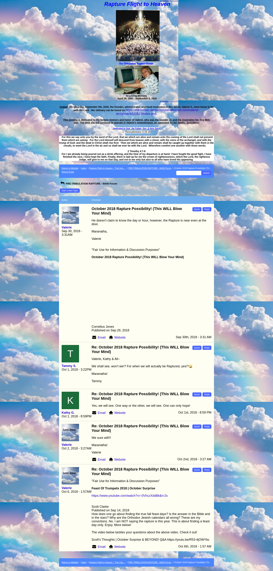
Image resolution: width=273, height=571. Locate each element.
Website (120, 337)
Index (83, 168)
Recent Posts (68, 172)
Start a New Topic (70, 190)
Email (102, 337)
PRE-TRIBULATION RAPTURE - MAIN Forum (149, 168)
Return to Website (70, 168)
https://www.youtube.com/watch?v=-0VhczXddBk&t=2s (130, 495)
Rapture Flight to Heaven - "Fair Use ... (107, 168)
